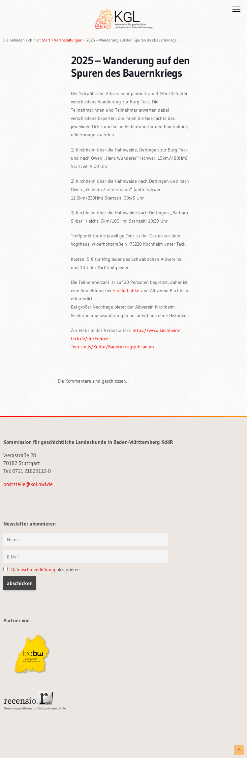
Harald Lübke (125, 290)
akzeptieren (41, 570)
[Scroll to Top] (239, 750)
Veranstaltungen (68, 40)
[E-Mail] (85, 556)
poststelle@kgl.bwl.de (28, 484)
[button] (236, 10)
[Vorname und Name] (85, 539)
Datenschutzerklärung (33, 570)
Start (46, 40)
